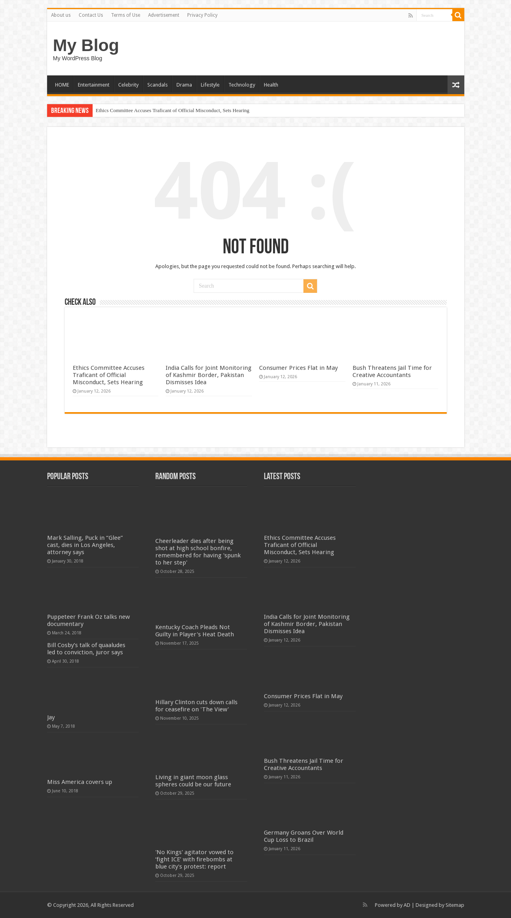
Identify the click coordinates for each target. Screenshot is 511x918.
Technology (241, 85)
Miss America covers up (79, 782)
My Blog (86, 45)
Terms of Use (125, 15)
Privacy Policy (202, 15)
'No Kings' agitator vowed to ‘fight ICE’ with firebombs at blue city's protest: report (194, 859)
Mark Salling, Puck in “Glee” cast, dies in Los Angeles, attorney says (85, 545)
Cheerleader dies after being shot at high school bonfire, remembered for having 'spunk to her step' (198, 551)
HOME (62, 85)
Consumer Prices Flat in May (298, 367)
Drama (184, 85)
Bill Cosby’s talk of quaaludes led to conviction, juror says (86, 649)
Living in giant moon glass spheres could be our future (193, 781)
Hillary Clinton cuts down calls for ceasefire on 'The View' (196, 706)
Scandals (157, 85)
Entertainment (93, 85)
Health (271, 85)
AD (407, 905)
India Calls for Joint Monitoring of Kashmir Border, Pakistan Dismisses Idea (209, 375)
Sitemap (455, 905)
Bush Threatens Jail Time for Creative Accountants (392, 371)
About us (61, 15)
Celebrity (128, 85)
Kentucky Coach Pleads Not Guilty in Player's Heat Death (194, 631)
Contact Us (91, 15)
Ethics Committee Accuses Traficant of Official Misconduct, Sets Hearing (173, 110)
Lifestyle (210, 85)
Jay (51, 717)
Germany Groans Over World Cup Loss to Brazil (303, 836)
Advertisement (163, 15)
